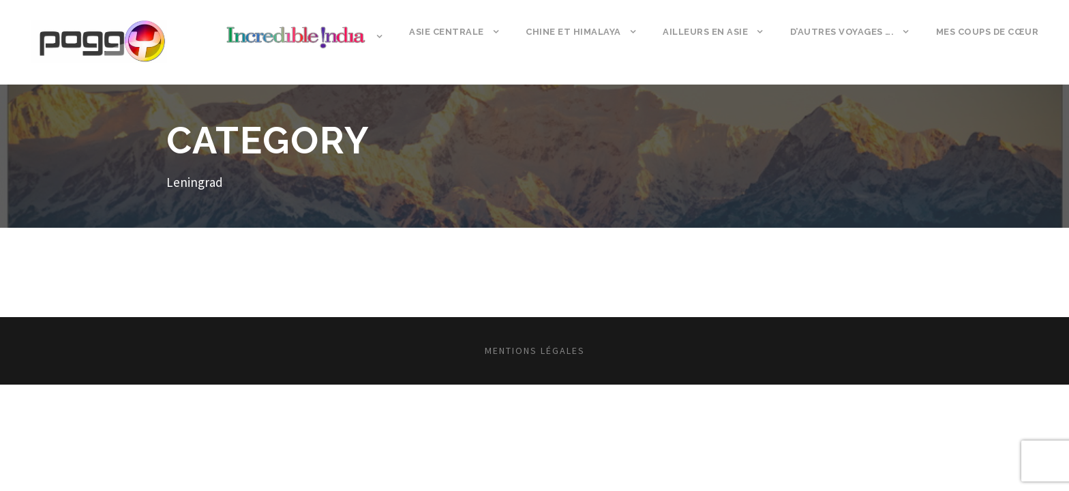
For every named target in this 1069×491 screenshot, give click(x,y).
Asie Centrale (446, 32)
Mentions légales (535, 350)
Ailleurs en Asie (705, 32)
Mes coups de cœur (987, 32)
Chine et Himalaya (573, 32)
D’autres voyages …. (842, 32)
